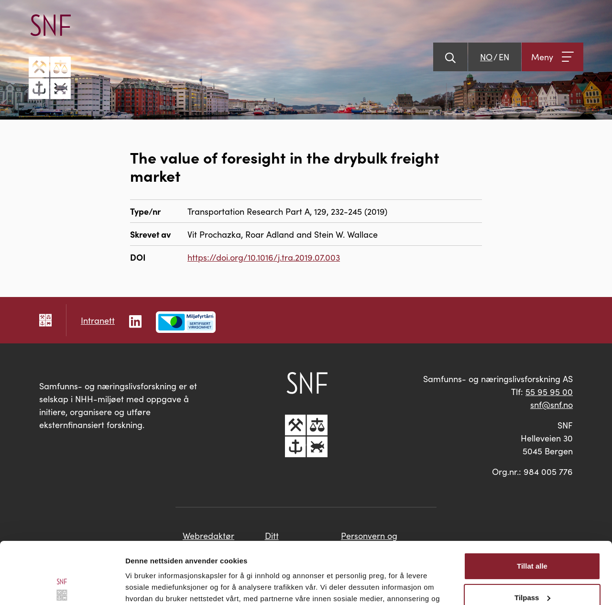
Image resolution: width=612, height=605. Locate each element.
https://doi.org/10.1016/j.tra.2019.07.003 (263, 257)
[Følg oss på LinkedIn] (135, 320)
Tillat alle (532, 504)
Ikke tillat (532, 567)
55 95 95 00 (549, 391)
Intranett (98, 320)
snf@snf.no (551, 404)
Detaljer (138, 586)
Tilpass (532, 535)
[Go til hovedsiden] (50, 56)
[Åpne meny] (552, 57)
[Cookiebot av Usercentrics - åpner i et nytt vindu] (62, 586)
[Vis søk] (450, 57)
